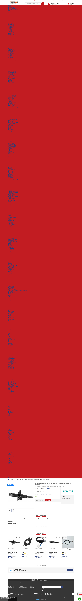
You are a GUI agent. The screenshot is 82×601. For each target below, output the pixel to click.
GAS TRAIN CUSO (10, 426)
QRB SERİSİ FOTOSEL (11, 312)
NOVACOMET (10, 444)
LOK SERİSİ (9, 300)
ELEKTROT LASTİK (10, 140)
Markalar (31, 586)
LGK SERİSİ (9, 302)
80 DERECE (9, 128)
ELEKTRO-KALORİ (10, 412)
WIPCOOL (9, 471)
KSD (8, 437)
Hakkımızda (21, 586)
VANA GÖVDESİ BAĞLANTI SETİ (13, 68)
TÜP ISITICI (9, 277)
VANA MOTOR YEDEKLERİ (12, 84)
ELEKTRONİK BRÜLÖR (11, 287)
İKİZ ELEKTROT (10, 137)
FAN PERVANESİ (10, 268)
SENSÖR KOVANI (10, 387)
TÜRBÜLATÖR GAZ (11, 269)
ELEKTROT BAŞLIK (10, 139)
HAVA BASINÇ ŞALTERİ (11, 97)
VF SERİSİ (9, 216)
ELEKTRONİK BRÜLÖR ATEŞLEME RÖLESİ (14, 196)
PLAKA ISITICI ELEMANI (11, 144)
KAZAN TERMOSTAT (11, 367)
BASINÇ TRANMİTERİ (11, 384)
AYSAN (9, 394)
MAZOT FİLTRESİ (10, 347)
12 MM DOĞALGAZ (11, 187)
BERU (8, 399)
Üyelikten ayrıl (44, 588)
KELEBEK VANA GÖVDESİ (12, 71)
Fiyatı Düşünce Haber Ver (66, 498)
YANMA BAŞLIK (10, 264)
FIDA (8, 423)
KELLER (9, 436)
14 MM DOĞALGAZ (11, 188)
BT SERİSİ (9, 294)
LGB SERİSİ (9, 301)
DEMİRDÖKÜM (10, 345)
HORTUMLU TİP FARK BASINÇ (12, 257)
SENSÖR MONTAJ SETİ (11, 77)
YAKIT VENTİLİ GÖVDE (11, 130)
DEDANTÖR (9, 356)
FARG (9, 421)
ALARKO (9, 393)
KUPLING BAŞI (10, 278)
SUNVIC (9, 460)
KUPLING (9, 280)
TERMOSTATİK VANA (11, 360)
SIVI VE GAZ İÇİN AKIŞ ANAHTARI (13, 110)
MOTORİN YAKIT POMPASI (12, 123)
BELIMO (9, 397)
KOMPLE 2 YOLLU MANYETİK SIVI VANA (14, 90)
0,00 (71, 4)
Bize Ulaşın (20, 585)
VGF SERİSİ (9, 209)
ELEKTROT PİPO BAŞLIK (11, 194)
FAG (8, 420)
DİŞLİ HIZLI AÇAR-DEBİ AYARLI (12, 239)
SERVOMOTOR (10, 283)
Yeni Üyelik (57, 3)
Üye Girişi (52, 3)
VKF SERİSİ (9, 214)
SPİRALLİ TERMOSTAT (11, 366)
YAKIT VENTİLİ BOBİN (11, 131)
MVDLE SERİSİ (10, 245)
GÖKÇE (9, 427)
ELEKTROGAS (10, 411)
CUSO (9, 404)
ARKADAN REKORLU (11, 254)
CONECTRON (10, 402)
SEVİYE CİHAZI (10, 371)
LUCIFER (9, 441)
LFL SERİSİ (9, 298)
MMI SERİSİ (9, 305)
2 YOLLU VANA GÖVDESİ (11, 66)
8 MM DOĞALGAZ (10, 181)
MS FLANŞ (9, 229)
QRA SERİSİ (9, 315)
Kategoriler (32, 587)
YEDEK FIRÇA (10, 55)
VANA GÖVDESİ (10, 284)
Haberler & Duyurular (22, 588)
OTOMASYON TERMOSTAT (12, 61)
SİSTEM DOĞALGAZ (11, 456)
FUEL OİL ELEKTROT (11, 267)
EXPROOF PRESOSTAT (11, 258)
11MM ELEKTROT (10, 134)
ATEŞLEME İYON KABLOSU (12, 190)
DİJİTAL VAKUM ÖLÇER (11, 50)
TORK (9, 465)
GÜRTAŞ (9, 428)
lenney (9, 440)
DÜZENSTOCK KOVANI (11, 169)
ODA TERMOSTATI (11, 369)
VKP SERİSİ (9, 218)
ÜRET (8, 467)
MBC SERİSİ (9, 227)
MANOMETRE (10, 378)
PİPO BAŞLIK (10, 142)
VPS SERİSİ (9, 205)
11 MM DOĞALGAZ (10, 186)
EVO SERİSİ (9, 234)
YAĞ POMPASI (10, 54)
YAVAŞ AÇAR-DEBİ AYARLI (12, 240)
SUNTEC (9, 459)
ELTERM (9, 413)
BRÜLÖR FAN (10, 274)
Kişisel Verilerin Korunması (23, 587)
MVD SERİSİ (9, 244)
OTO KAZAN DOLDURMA (12, 362)
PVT (8, 449)
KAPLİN (9, 170)
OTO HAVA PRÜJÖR (11, 359)
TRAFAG (9, 466)
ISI (8, 115)
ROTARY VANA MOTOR (11, 83)
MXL (8, 341)
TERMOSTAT (10, 273)
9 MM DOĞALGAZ (10, 182)
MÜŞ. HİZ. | (63, 0)
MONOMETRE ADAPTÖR (11, 377)
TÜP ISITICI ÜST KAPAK (11, 276)
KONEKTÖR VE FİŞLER (11, 105)
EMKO (9, 414)
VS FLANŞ (9, 228)
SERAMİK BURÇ (10, 379)
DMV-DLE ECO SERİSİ (11, 249)
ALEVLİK (9, 272)
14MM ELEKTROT (10, 135)
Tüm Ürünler (32, 585)
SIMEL (9, 455)
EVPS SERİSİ (10, 237)
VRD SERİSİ (9, 10)
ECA (8, 410)
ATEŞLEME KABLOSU (11, 138)
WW (8, 472)
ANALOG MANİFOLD (11, 46)
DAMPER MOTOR (10, 87)
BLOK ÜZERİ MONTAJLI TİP (12, 256)
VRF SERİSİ (9, 11)
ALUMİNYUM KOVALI (11, 346)
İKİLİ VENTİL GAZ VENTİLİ (11, 238)
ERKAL (9, 417)
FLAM (8, 424)
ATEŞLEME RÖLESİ (10, 117)
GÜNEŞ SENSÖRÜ (10, 74)
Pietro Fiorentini (10, 448)
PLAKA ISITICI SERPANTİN (12, 145)
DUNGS (9, 408)
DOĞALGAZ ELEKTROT (11, 266)
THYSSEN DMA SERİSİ (11, 152)
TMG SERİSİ (9, 307)
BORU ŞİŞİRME (10, 39)
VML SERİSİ (9, 251)
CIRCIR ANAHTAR (10, 43)
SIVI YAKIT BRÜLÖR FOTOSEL (12, 119)
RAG (8, 450)
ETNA (8, 419)
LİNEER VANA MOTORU (11, 82)
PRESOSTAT (10, 285)
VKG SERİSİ (9, 215)
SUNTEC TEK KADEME (11, 224)
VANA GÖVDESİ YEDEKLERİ (12, 67)
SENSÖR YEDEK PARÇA (11, 75)
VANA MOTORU (10, 80)
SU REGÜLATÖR (10, 361)
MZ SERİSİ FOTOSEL (11, 313)
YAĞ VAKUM (10, 58)
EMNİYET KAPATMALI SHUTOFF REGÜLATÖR (14, 355)
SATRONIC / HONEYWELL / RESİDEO (13, 452)
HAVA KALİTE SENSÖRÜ (11, 73)
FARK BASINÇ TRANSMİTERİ (12, 383)
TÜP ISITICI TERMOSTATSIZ (12, 146)
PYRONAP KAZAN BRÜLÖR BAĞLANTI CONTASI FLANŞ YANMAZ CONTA (19, 290)
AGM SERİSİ (9, 314)
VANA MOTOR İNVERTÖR (12, 86)
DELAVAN (9, 406)
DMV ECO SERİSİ (10, 247)
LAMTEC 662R (10, 331)
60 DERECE (9, 127)
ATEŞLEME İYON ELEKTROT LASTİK (13, 192)
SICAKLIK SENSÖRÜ (11, 98)
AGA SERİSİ (9, 202)
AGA (8, 335)
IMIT (8, 431)
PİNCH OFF (9, 40)
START (9, 457)
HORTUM (9, 48)
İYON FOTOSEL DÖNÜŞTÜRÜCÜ (13, 259)
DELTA (9, 407)
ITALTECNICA (10, 433)
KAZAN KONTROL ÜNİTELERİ (12, 78)
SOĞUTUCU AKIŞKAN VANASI (12, 91)
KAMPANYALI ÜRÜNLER (11, 7)
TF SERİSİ (9, 306)
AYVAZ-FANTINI (10, 395)
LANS (8, 165)
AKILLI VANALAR (10, 106)
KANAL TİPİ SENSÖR (11, 92)
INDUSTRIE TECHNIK (11, 432)
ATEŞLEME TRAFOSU (11, 286)
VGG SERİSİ (9, 211)
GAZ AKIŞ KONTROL (11, 44)
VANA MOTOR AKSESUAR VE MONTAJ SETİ (14, 85)
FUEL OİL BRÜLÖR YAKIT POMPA (13, 122)
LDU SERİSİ (9, 204)
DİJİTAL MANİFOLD (10, 45)
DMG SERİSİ (9, 304)
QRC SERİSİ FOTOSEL (11, 319)
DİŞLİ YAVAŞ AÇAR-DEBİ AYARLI (13, 241)
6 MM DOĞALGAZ (10, 183)
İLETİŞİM (73, 0)
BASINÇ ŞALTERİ (10, 372)
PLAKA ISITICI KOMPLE (11, 147)
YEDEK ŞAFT (10, 56)
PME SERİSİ (9, 296)
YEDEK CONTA (10, 47)
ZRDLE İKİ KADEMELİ (11, 226)
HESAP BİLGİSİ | (56, 0)
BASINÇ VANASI (10, 57)
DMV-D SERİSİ (10, 246)
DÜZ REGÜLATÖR (10, 354)
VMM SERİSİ (10, 252)
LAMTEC (9, 438)
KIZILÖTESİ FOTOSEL (11, 120)
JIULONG (9, 434)
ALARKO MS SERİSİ (11, 149)
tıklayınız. (2, 599)
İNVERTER (9, 93)
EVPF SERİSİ (9, 236)
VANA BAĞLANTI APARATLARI (12, 69)
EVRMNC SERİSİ (10, 352)
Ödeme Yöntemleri (11, 586)
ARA (42, 3)
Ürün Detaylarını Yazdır (66, 503)
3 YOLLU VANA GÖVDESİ (11, 63)
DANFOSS (9, 405)
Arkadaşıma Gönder (66, 500)
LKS (8, 332)
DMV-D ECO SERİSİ (11, 248)
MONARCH (9, 443)
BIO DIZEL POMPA (10, 124)
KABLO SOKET (10, 322)
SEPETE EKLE (48, 500)
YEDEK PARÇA (10, 225)
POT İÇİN (9, 365)
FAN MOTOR (10, 270)
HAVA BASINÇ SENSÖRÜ (12, 96)
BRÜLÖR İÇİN (10, 364)
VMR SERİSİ (9, 250)
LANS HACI (9, 166)
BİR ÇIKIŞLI (9, 329)
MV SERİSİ (9, 243)
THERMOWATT (10, 462)
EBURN (9, 409)
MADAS (9, 442)
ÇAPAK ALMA (10, 38)
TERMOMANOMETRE (11, 376)
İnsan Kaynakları (21, 590)
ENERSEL (9, 415)
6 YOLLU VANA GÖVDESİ (11, 70)
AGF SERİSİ (9, 212)
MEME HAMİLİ (10, 164)
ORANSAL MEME (10, 129)
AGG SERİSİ (9, 321)
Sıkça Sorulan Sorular (11, 588)
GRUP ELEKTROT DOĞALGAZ (12, 189)
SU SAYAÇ (9, 114)
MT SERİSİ (9, 338)
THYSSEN (9, 463)
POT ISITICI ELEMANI (11, 370)
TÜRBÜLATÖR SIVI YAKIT (11, 275)
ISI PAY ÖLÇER (10, 109)
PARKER (9, 447)
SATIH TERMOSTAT (11, 368)
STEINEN (9, 458)
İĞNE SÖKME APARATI (11, 51)
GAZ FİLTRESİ (10, 343)
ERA (8, 416)
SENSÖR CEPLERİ (10, 76)
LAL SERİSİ (9, 299)
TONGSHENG (10, 464)
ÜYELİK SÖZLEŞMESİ (63, 597)
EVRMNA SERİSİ (10, 349)
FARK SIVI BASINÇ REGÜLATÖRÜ (13, 386)
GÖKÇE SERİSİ (10, 151)
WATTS (9, 468)
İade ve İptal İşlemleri (11, 587)
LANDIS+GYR (10, 439)
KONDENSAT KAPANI (11, 53)
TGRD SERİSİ (10, 308)
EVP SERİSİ (9, 235)
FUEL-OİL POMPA (10, 282)
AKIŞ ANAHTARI (10, 111)
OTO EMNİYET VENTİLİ (11, 358)
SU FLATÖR (9, 373)
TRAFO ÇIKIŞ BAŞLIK (11, 141)
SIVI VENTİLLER (10, 388)
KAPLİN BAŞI (10, 174)
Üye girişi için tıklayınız (53, 4)
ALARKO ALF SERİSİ (11, 150)
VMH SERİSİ (9, 221)
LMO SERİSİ (9, 297)
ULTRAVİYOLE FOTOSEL (11, 198)
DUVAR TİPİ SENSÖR (11, 99)
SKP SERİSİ (9, 201)
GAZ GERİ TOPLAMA (11, 49)
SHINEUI (9, 453)
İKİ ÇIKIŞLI (9, 325)
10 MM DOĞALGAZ (11, 185)
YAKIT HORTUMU (10, 171)
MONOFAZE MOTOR (11, 380)
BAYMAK (9, 396)
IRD (8, 318)
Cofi (8, 401)
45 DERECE (9, 126)
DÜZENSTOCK (10, 167)
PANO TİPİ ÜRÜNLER (11, 103)
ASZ (8, 334)
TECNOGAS (10, 461)
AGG (8, 310)
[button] (40, 559)
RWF (8, 340)
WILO (8, 469)
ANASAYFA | (52, 0)
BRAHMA (9, 400)
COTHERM (9, 403)
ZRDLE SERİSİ (10, 233)
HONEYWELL (10, 430)
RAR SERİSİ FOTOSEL (11, 317)
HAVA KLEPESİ (10, 271)
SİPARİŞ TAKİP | (67, 0)
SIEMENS (9, 454)
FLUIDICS (9, 425)
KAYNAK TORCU (10, 42)
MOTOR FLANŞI (10, 281)
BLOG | (71, 0)
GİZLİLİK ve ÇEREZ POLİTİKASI (70, 597)
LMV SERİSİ (9, 293)
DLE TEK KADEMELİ (10, 223)
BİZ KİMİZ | (60, 0)
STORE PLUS (38, 599)
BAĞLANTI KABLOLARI (11, 104)
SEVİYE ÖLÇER (10, 52)
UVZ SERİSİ (9, 316)
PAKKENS (9, 445)
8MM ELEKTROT (10, 133)
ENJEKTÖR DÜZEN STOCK (12, 178)
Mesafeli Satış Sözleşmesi (12, 585)
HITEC (9, 429)
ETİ (8, 418)
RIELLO (9, 451)
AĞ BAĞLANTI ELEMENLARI (12, 102)
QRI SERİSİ (9, 320)
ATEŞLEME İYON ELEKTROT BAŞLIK (13, 191)
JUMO (9, 435)
